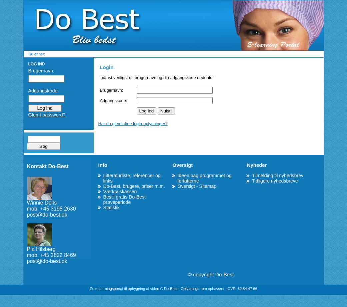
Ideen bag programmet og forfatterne (205, 178)
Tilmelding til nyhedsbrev (277, 175)
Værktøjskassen (120, 191)
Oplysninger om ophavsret (203, 289)
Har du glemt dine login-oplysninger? (133, 123)
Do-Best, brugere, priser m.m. (134, 186)
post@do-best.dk (47, 215)
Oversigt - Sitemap (197, 186)
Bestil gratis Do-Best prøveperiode (124, 199)
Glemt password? (47, 114)
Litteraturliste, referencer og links (132, 178)
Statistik (111, 207)
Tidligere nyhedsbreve (275, 181)
